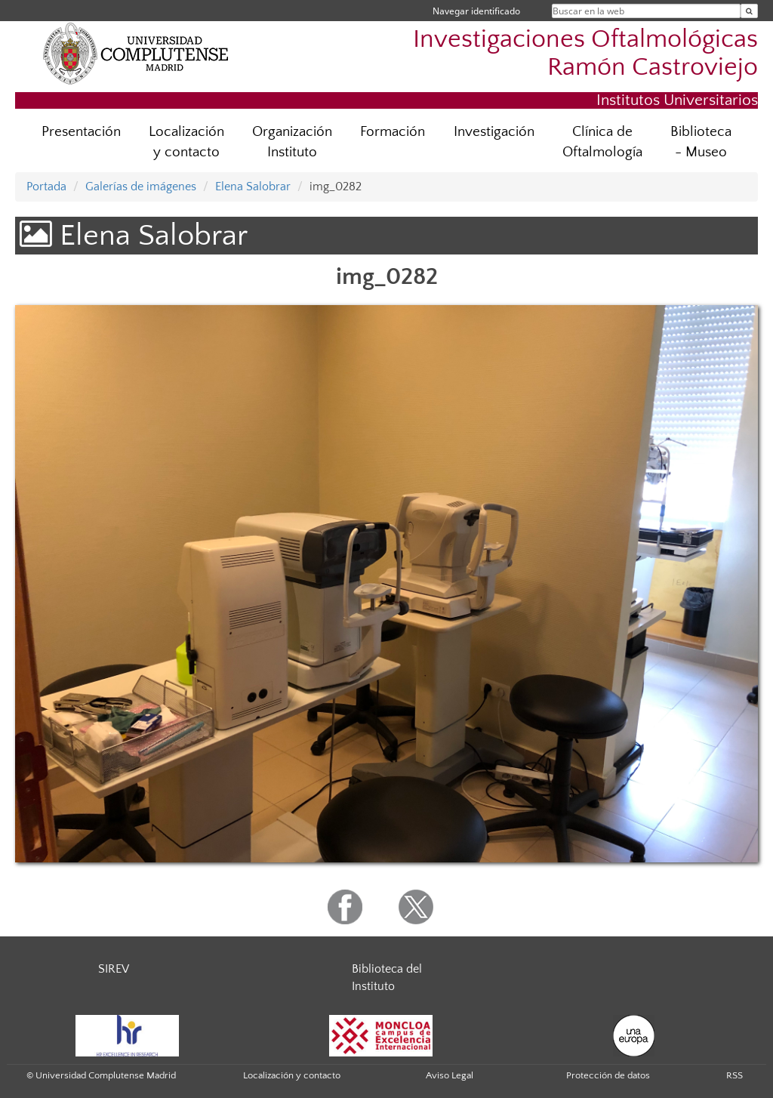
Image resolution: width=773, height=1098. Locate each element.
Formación (392, 132)
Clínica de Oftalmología (602, 142)
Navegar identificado (476, 11)
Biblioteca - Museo (700, 142)
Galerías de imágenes (140, 186)
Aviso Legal (449, 1075)
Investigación (494, 132)
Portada (46, 186)
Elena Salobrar (253, 186)
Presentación (81, 132)
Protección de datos (608, 1075)
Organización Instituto (292, 142)
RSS (734, 1075)
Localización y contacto (186, 142)
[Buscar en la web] (749, 11)
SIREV (113, 969)
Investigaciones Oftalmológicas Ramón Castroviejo (585, 54)
